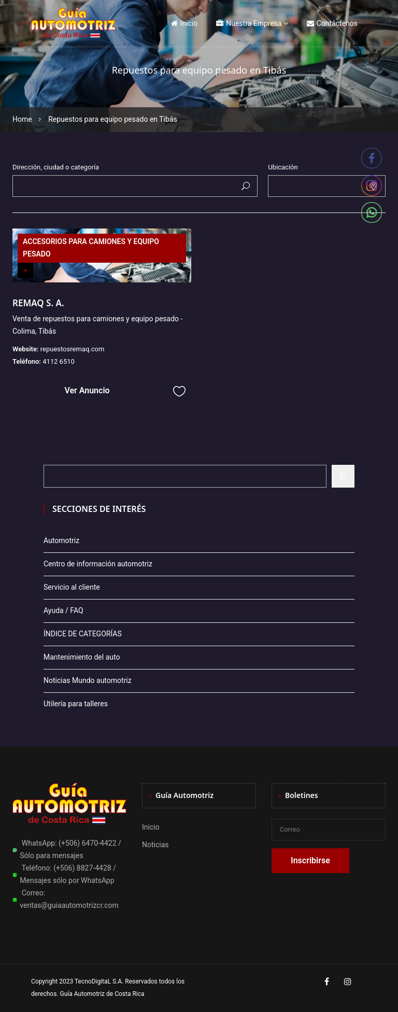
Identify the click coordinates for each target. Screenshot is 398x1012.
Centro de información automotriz (98, 564)
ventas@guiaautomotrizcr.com (69, 905)
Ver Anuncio (86, 390)
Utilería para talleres (76, 704)
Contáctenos (332, 23)
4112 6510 (58, 361)
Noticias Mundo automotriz (88, 680)
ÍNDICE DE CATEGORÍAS (83, 634)
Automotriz (61, 540)
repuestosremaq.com (72, 349)
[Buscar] (343, 476)
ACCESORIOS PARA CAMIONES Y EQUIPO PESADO (91, 247)
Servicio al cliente (72, 587)
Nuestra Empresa (248, 23)
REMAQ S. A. (38, 303)
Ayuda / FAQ (63, 610)
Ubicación (282, 167)
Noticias (155, 844)
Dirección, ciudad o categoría (55, 167)
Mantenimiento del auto (82, 657)
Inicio (184, 23)
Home (22, 119)
